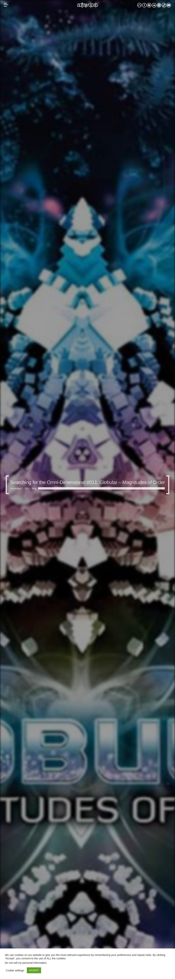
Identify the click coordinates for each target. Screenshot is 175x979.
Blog (34, 488)
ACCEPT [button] (34, 970)
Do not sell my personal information (26, 962)
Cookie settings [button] (15, 970)
